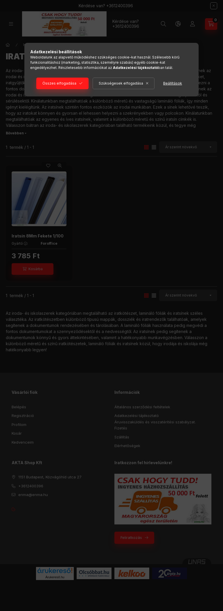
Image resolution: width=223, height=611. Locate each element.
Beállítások (172, 83)
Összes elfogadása (59, 83)
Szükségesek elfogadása (121, 83)
